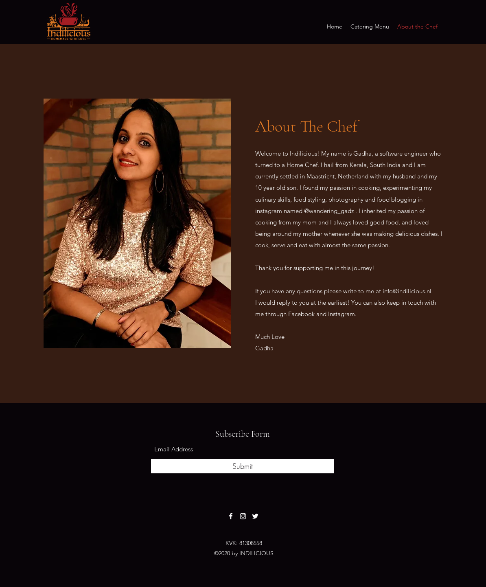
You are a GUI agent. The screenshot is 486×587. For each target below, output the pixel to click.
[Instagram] (243, 516)
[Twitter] (255, 516)
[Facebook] (231, 516)
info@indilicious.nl (407, 291)
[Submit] (242, 466)
